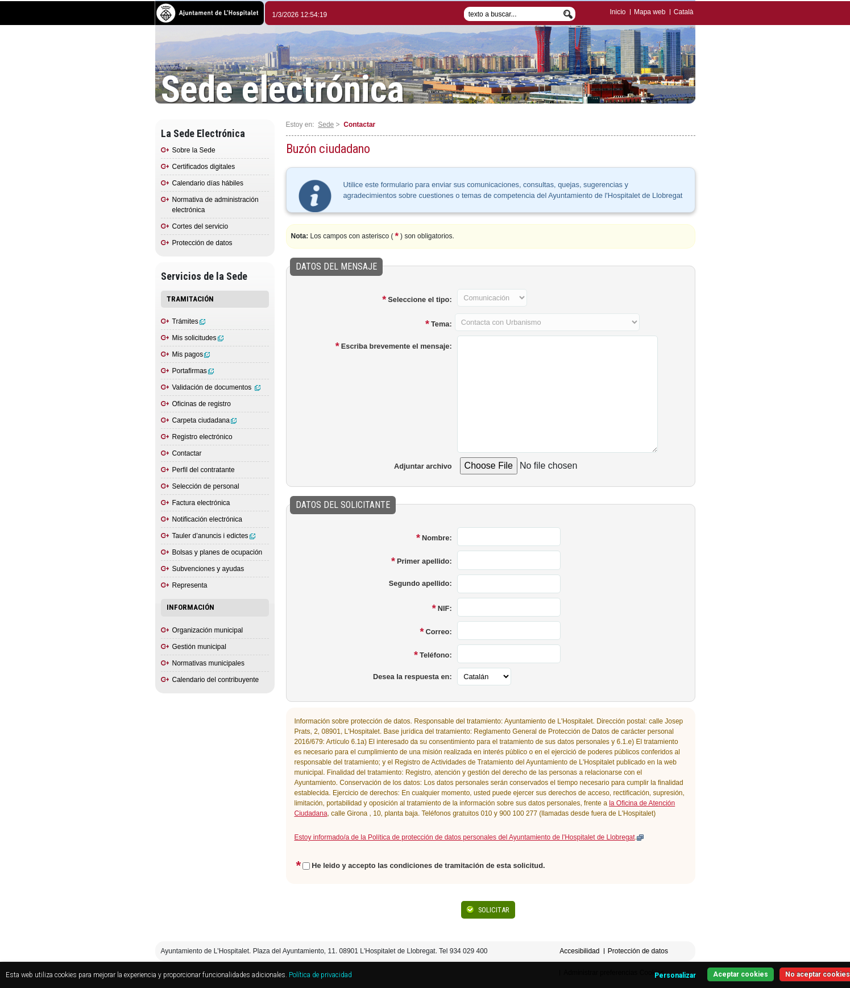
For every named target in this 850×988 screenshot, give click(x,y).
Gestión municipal (199, 647)
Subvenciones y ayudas (208, 569)
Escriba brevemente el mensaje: (396, 346)
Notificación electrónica (207, 519)
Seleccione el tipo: (419, 299)
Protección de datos (202, 243)
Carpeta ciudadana (204, 420)
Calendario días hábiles (207, 183)
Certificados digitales (203, 167)
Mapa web (649, 12)
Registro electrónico (202, 437)
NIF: (445, 608)
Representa (190, 585)
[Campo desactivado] (492, 298)
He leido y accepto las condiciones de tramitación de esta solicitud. (428, 865)
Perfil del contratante (203, 470)
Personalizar (675, 975)
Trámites (188, 321)
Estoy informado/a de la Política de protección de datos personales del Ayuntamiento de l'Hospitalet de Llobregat (465, 837)
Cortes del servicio (200, 226)
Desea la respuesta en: (412, 676)
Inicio (618, 12)
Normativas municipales (208, 663)
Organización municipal (207, 630)
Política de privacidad (320, 975)
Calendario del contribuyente (215, 680)
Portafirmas (193, 371)
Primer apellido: (424, 561)
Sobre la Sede (193, 150)
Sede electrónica (282, 90)
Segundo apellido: (420, 583)
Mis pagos (191, 354)
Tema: (441, 324)
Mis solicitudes (197, 338)
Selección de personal (205, 486)
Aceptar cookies (740, 974)
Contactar (187, 453)
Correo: (438, 631)
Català (684, 12)
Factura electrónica (201, 503)
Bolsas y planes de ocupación (217, 552)
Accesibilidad (579, 951)
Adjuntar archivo (423, 466)
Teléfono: (436, 655)
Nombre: (437, 538)
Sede (326, 125)
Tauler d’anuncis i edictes (213, 536)
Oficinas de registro (201, 404)
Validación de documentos (216, 387)
